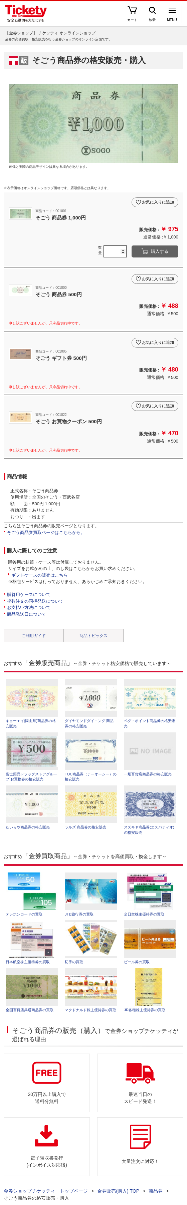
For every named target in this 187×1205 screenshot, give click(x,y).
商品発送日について (26, 614)
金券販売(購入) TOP (118, 1191)
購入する (159, 251)
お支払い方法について (28, 607)
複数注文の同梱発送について (35, 601)
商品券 (156, 1191)
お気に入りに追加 (158, 202)
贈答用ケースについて (28, 594)
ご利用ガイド (34, 635)
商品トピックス (93, 635)
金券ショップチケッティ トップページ (46, 1191)
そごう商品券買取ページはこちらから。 (46, 532)
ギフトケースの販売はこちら (39, 575)
